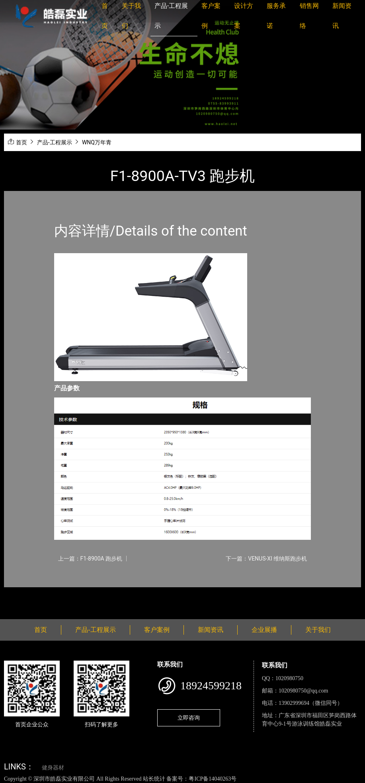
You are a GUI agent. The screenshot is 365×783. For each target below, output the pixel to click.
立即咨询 (189, 717)
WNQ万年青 (96, 142)
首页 (21, 142)
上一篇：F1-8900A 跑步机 (90, 558)
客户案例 (157, 629)
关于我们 (318, 629)
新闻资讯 (210, 629)
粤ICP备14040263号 (212, 779)
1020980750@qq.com (303, 691)
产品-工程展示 (54, 142)
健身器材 (53, 768)
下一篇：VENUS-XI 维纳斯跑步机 (266, 558)
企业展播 (264, 629)
